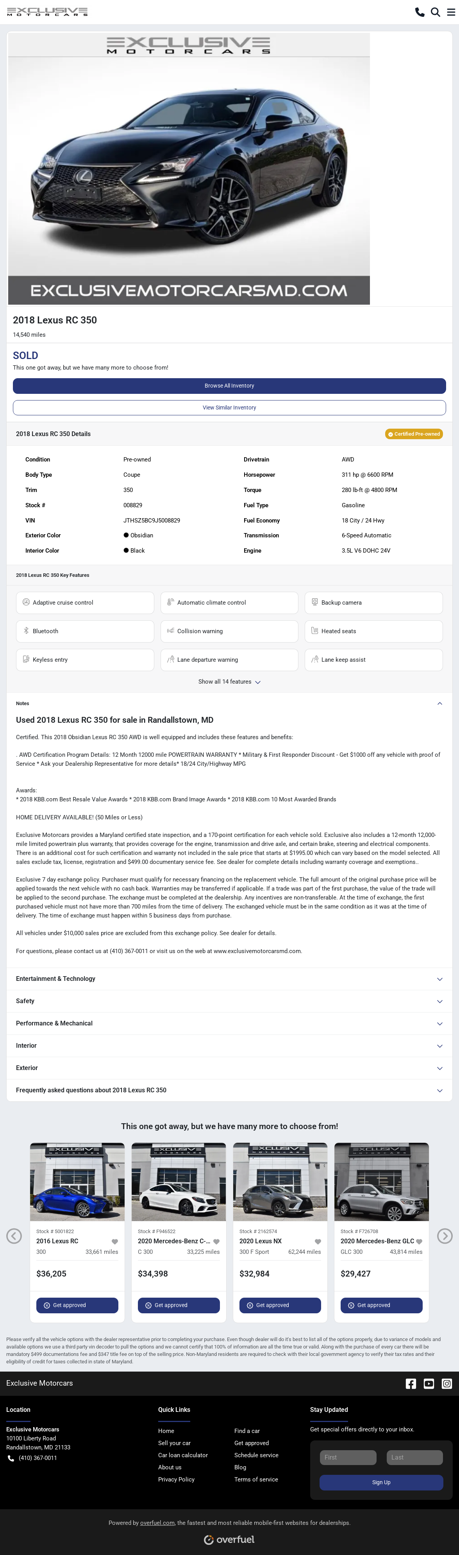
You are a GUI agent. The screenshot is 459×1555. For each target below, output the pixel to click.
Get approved (65, 1305)
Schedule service (256, 1455)
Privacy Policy (176, 1479)
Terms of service (256, 1479)
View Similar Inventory (229, 407)
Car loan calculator (183, 1455)
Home (166, 1431)
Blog (240, 1467)
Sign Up (381, 1482)
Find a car (247, 1431)
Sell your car (174, 1443)
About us (170, 1467)
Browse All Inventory (229, 385)
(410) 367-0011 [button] (32, 1458)
